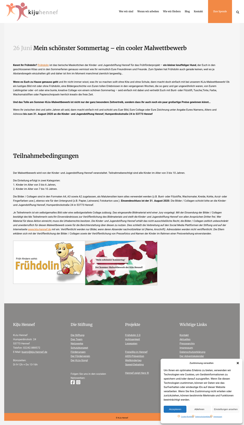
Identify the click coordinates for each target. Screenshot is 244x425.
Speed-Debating (134, 360)
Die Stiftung (77, 331)
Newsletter (186, 356)
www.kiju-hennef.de (39, 225)
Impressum (218, 417)
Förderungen (78, 348)
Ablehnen (199, 409)
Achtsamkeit (132, 335)
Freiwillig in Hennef (136, 348)
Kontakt (184, 331)
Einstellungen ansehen (226, 409)
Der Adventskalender (192, 352)
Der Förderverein (80, 352)
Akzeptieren (175, 409)
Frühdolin (43, 61)
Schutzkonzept (79, 344)
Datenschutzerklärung (203, 417)
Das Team (76, 335)
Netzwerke (77, 339)
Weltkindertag (133, 356)
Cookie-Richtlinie (187, 417)
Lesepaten (131, 339)
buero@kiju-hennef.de (34, 348)
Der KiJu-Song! (79, 356)
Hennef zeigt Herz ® (137, 369)
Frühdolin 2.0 (132, 331)
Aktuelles (185, 335)
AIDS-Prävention (134, 352)
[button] (237, 363)
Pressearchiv (187, 339)
